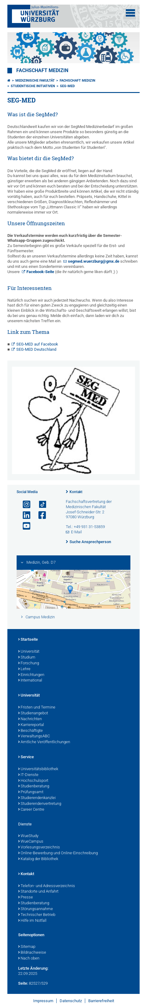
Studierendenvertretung (39, 804)
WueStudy (28, 836)
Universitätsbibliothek (38, 769)
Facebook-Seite (40, 271)
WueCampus (30, 841)
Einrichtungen (31, 675)
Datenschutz (71, 1000)
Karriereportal (31, 725)
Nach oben (28, 958)
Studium (26, 657)
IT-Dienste (28, 775)
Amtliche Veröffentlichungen (44, 742)
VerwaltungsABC (34, 736)
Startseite (28, 640)
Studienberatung (33, 786)
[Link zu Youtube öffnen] (24, 526)
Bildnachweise (32, 953)
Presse (25, 897)
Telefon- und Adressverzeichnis (46, 886)
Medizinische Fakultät (35, 81)
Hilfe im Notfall (32, 921)
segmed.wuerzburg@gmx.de (93, 261)
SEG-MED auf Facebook (37, 344)
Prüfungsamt (30, 792)
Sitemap (26, 947)
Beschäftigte (30, 731)
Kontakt (76, 492)
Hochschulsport (33, 781)
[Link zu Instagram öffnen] (24, 504)
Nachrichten (30, 719)
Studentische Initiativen (33, 86)
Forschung (28, 663)
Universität (28, 652)
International (30, 680)
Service (26, 757)
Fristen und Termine (36, 707)
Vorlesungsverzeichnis (39, 847)
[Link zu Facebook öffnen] (39, 515)
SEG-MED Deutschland (36, 349)
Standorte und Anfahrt (38, 891)
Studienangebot (33, 713)
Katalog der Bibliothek (38, 859)
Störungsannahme (35, 909)
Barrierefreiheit (101, 1000)
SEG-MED (67, 86)
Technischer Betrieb (36, 915)
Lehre (24, 669)
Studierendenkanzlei (37, 798)
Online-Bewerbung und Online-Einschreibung (58, 853)
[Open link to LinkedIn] (24, 515)
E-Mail (76, 532)
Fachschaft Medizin (42, 70)
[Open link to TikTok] (39, 504)
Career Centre (31, 810)
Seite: (23, 983)
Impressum (43, 1000)
